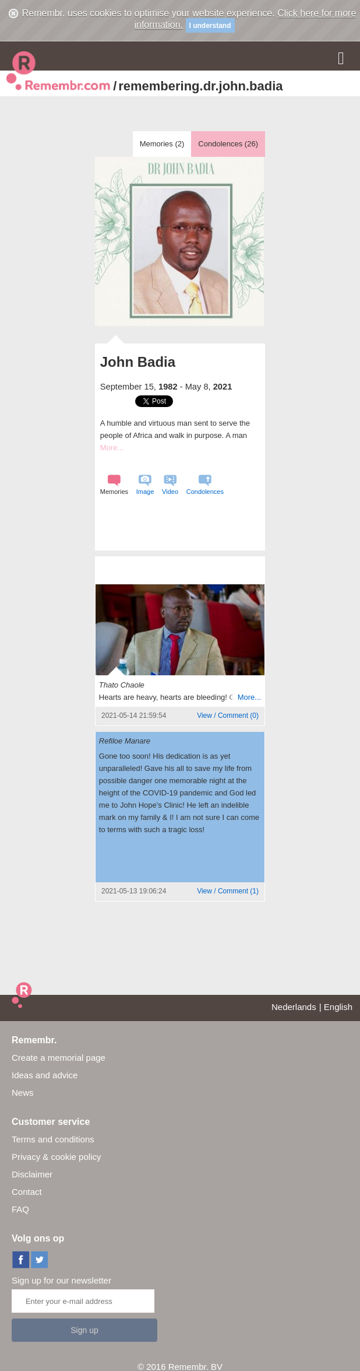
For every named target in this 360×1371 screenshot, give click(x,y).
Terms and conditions (53, 1139)
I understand (210, 26)
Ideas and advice (44, 1075)
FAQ (20, 1209)
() (228, 715)
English (338, 1007)
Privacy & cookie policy (56, 1157)
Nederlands (293, 1007)
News (23, 1092)
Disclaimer (32, 1174)
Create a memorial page (58, 1058)
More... (111, 447)
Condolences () (228, 143)
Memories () (162, 143)
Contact (27, 1192)
